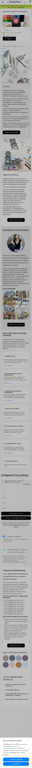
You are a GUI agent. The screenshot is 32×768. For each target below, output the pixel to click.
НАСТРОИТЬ (16, 763)
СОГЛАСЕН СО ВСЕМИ (16, 759)
